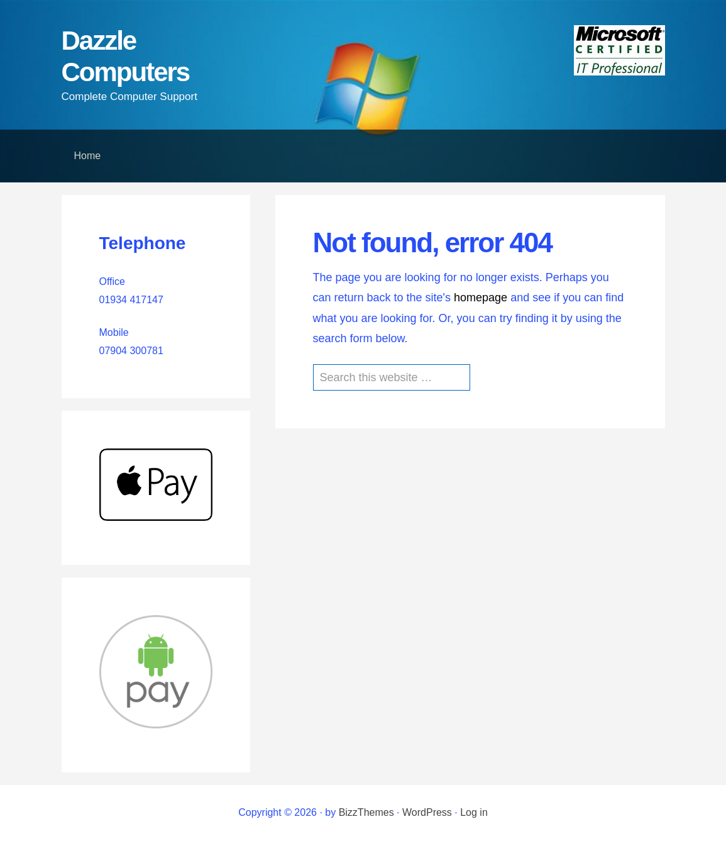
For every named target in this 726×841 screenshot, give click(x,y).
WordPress (427, 812)
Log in (474, 812)
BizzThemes (366, 812)
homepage (480, 297)
